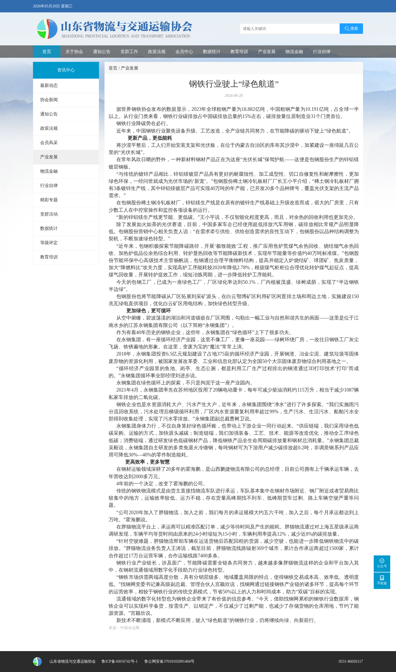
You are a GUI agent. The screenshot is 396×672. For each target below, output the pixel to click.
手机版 (382, 580)
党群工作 (129, 51)
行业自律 (322, 51)
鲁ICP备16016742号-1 (119, 661)
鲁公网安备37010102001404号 (168, 661)
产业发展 (267, 51)
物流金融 (294, 51)
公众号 (382, 563)
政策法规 (157, 51)
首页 (46, 51)
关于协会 (74, 51)
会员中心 (184, 51)
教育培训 (239, 51)
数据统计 (212, 51)
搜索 (351, 28)
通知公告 (102, 51)
